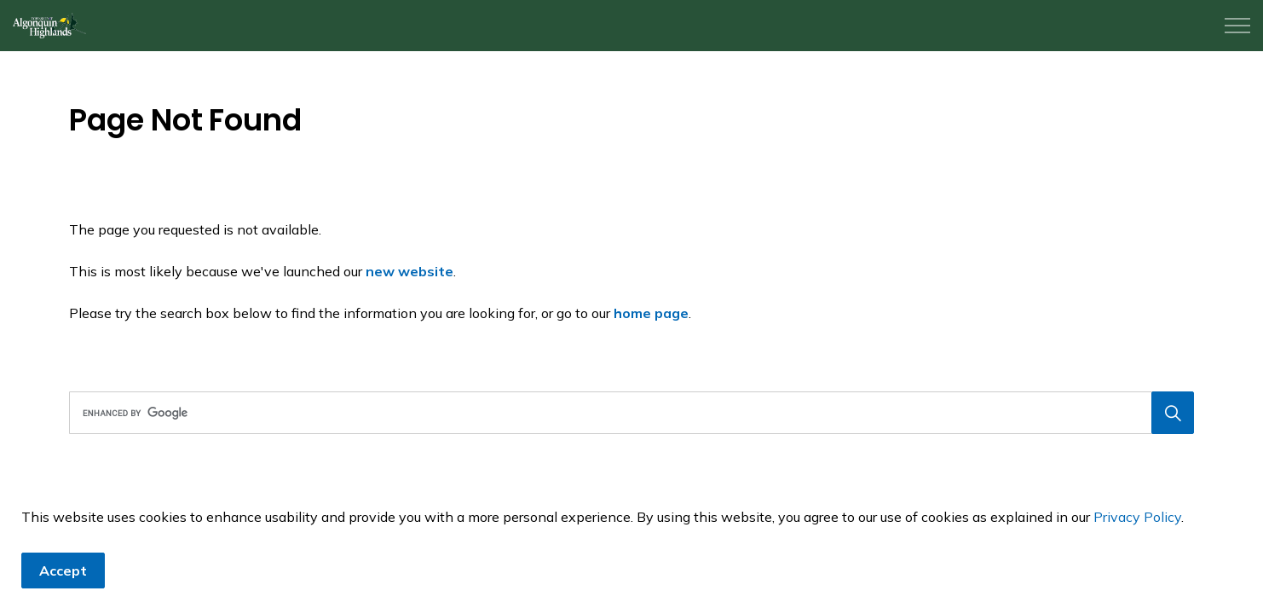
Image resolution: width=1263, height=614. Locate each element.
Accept (63, 570)
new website (409, 271)
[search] (626, 412)
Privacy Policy (1137, 516)
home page (651, 312)
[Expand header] (1237, 25)
